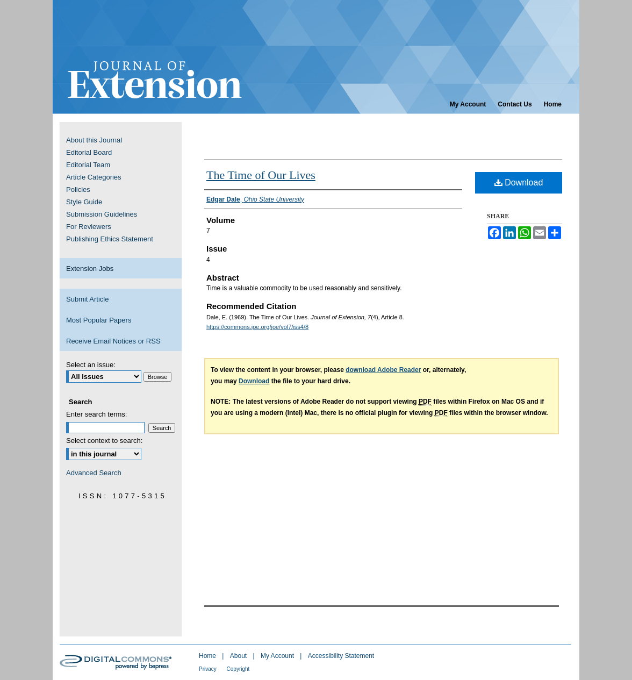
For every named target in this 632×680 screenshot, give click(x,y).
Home (208, 656)
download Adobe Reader (383, 370)
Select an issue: (91, 365)
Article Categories (93, 177)
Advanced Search (93, 473)
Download (518, 182)
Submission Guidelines (101, 214)
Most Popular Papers (98, 320)
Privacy (208, 669)
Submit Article (87, 299)
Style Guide (84, 202)
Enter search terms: (96, 414)
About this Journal (94, 140)
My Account (278, 656)
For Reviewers (88, 227)
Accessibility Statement (341, 656)
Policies (78, 189)
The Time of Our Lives (260, 175)
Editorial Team (88, 165)
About (239, 656)
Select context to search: (104, 440)
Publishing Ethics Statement (109, 239)
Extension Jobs (89, 268)
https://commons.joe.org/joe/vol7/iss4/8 (257, 327)
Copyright (238, 669)
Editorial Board (89, 152)
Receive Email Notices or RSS (113, 341)
